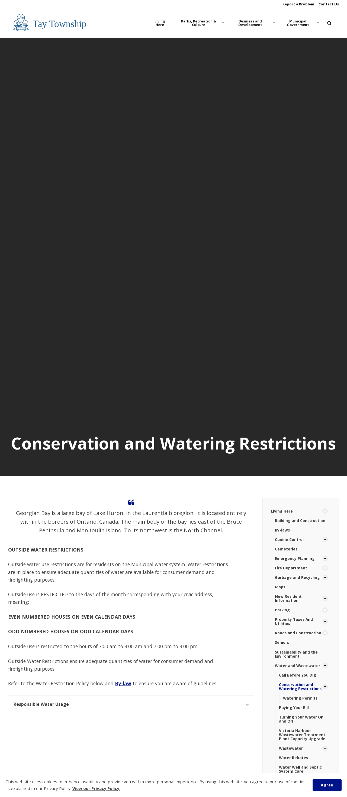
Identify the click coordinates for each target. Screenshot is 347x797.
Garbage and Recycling (297, 577)
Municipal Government (302, 23)
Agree (326, 784)
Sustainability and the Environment (296, 655)
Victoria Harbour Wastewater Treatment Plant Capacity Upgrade (302, 737)
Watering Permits (300, 700)
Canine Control (289, 539)
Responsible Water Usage (131, 704)
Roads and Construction (298, 634)
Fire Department (291, 568)
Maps (280, 587)
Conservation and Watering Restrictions (300, 688)
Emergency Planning (295, 559)
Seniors (282, 644)
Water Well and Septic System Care (300, 772)
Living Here (163, 23)
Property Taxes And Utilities (294, 622)
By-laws (282, 530)
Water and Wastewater (298, 667)
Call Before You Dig (297, 676)
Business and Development (256, 23)
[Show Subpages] (325, 511)
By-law (123, 683)
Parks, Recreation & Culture (201, 23)
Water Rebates (294, 760)
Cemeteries (286, 549)
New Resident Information (288, 599)
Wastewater (291, 750)
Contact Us (328, 4)
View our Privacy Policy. (97, 788)
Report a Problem (298, 4)
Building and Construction (300, 520)
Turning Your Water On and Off (301, 721)
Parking (282, 611)
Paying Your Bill (294, 709)
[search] (329, 23)
